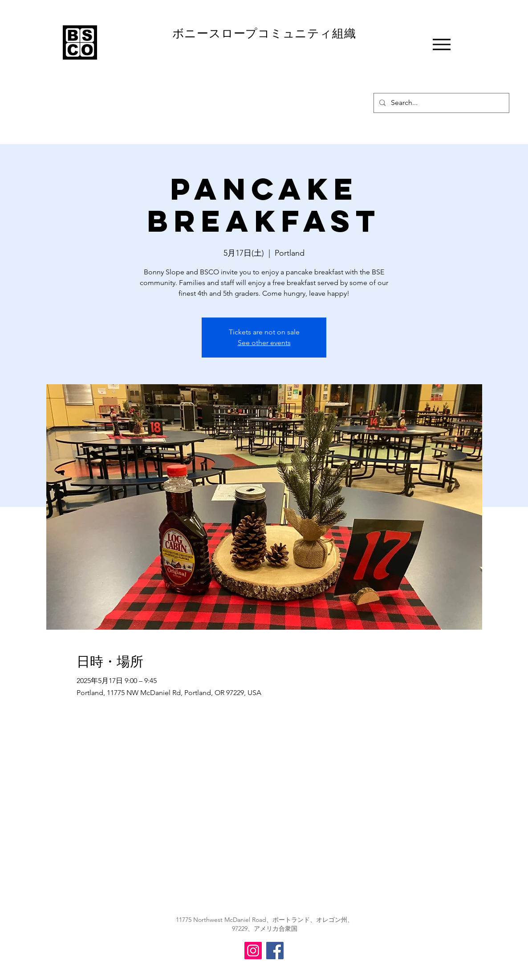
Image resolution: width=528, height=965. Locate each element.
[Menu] (441, 44)
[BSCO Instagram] (253, 950)
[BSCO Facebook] (275, 950)
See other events (264, 342)
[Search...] (440, 103)
